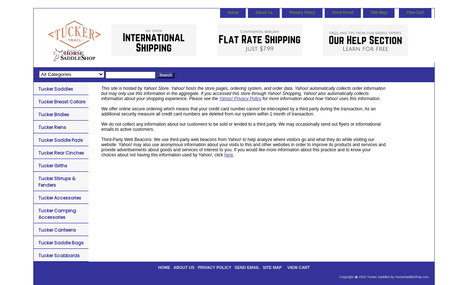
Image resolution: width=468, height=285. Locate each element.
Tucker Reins (52, 127)
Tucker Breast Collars (62, 102)
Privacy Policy (302, 12)
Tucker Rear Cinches (61, 153)
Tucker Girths (52, 166)
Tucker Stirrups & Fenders (56, 181)
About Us (263, 12)
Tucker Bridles (53, 114)
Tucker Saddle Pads (60, 140)
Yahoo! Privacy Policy (240, 98)
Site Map (378, 12)
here (228, 154)
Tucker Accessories (59, 198)
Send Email (343, 12)
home (232, 12)
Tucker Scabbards (59, 255)
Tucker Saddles (55, 89)
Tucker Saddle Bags (61, 243)
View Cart (415, 12)
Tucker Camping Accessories (57, 214)
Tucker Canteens (57, 230)
